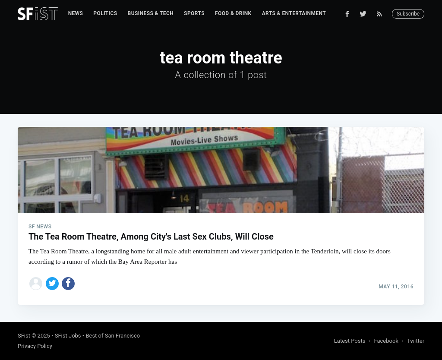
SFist (24, 335)
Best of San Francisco (112, 335)
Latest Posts (350, 341)
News (75, 13)
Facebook (386, 341)
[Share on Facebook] (68, 283)
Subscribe (408, 14)
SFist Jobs (68, 335)
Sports (194, 13)
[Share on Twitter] (52, 283)
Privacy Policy (35, 346)
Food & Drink (233, 13)
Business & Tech (151, 13)
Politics (105, 13)
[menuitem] (75, 13)
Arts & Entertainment (294, 13)
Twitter (415, 341)
